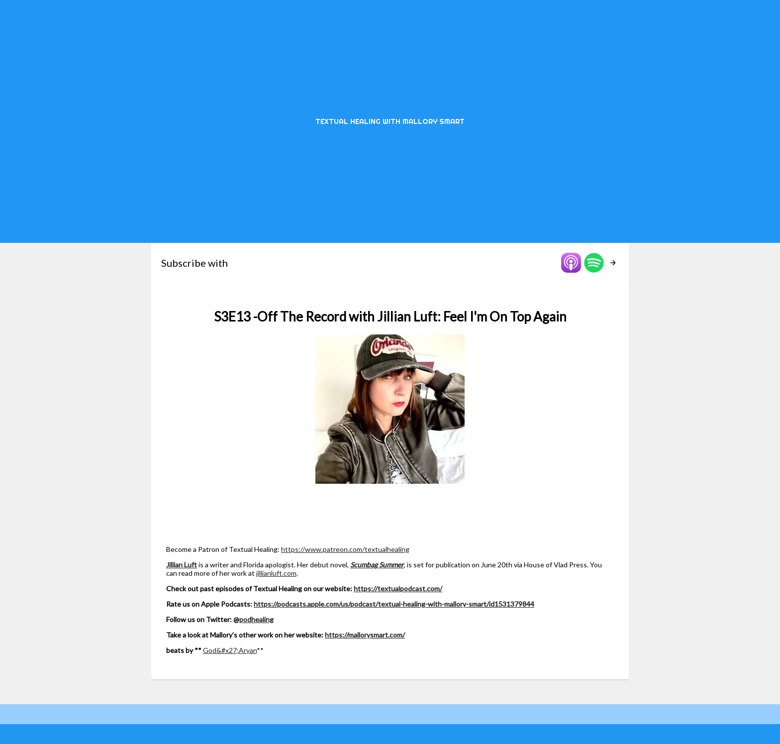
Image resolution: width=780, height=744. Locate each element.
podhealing (256, 619)
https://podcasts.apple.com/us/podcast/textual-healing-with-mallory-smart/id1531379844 (394, 604)
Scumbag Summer (377, 564)
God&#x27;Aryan (230, 650)
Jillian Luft (181, 564)
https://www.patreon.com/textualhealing (345, 549)
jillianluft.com (276, 573)
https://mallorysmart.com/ (365, 635)
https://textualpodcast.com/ (398, 588)
